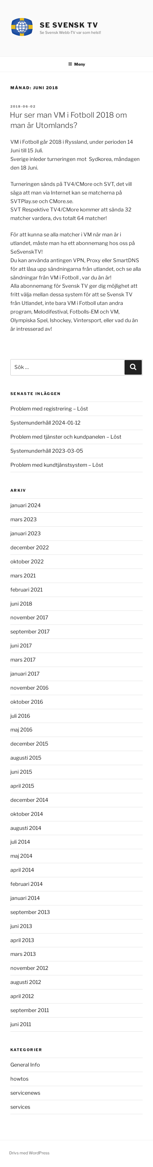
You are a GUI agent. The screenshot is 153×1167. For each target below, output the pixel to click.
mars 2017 (23, 660)
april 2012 (22, 996)
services (20, 1107)
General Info (25, 1065)
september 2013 (30, 912)
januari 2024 (25, 505)
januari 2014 (25, 898)
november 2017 (29, 617)
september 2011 (29, 1010)
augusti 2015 (25, 758)
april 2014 (22, 870)
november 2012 (29, 968)
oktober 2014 (26, 814)
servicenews (25, 1093)
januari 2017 (25, 674)
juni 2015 (21, 772)
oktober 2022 (27, 562)
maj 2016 (21, 730)
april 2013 (22, 940)
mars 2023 (23, 519)
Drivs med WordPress (29, 1152)
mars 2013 (23, 954)
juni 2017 (21, 646)
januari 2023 (25, 533)
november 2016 (29, 688)
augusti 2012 (25, 982)
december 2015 (29, 744)
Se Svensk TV (69, 25)
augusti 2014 (25, 828)
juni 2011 (20, 1024)
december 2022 (29, 547)
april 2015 (22, 786)
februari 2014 (26, 884)
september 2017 (30, 632)
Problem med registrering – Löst (49, 409)
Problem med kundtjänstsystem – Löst (56, 465)
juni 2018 (21, 604)
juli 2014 (20, 842)
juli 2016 (20, 716)
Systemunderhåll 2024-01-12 (45, 423)
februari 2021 (26, 590)
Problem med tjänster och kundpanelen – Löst (65, 437)
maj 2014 (21, 856)
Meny (76, 64)
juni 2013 (21, 926)
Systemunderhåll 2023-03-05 (46, 451)
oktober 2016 (26, 702)
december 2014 (29, 800)
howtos (19, 1079)
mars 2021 (23, 576)
